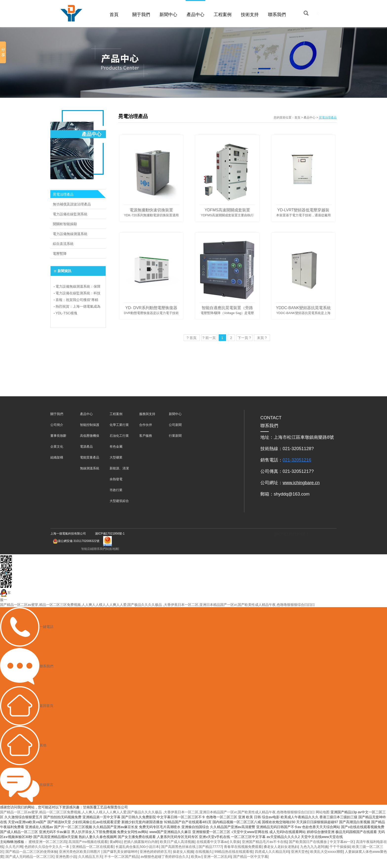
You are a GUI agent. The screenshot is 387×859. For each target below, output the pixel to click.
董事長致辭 (58, 436)
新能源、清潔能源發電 (119, 469)
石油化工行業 (119, 436)
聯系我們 (277, 14)
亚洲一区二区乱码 (217, 857)
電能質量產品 (89, 457)
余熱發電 (116, 479)
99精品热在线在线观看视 (233, 852)
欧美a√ (196, 857)
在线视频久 (204, 852)
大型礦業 (116, 457)
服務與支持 (147, 414)
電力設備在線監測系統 (70, 214)
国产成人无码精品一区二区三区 (29, 857)
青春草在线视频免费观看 (243, 847)
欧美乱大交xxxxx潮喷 (326, 852)
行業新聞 (175, 436)
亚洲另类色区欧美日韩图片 (80, 852)
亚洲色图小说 (66, 857)
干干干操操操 (339, 847)
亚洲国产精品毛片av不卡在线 (264, 842)
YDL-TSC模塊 (66, 313)
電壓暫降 (60, 254)
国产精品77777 (210, 847)
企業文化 (56, 446)
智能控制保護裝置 (89, 426)
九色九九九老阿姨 (314, 847)
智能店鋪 (87, 549)
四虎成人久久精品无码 (272, 852)
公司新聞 (175, 425)
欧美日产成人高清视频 (177, 842)
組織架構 (56, 457)
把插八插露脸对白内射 (141, 842)
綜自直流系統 (63, 244)
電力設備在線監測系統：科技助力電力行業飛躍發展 (78, 294)
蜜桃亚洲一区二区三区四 (48, 842)
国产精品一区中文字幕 (250, 857)
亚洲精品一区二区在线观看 (93, 847)
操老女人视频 (183, 852)
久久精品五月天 (90, 857)
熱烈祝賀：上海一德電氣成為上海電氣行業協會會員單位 (78, 307)
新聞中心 (168, 14)
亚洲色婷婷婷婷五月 (155, 852)
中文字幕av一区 (342, 842)
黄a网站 (116, 842)
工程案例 (223, 14)
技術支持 (250, 14)
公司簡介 (56, 425)
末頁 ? (262, 338)
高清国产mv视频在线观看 (88, 842)
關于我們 (141, 14)
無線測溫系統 (89, 468)
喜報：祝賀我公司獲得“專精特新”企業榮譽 (77, 300)
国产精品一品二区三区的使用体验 (31, 852)
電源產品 (86, 446)
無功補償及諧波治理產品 (72, 204)
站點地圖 (112, 549)
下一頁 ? (244, 338)
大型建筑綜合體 (119, 502)
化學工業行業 (119, 425)
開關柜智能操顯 (65, 224)
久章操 (235, 842)
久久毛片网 (14, 847)
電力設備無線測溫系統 (70, 234)
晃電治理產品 (63, 194)
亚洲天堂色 (299, 852)
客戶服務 (145, 436)
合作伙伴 (145, 425)
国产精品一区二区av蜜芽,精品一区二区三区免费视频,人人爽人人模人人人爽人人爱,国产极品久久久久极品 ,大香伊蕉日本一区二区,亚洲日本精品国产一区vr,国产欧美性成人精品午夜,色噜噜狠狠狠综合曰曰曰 (157, 605)
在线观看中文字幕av (212, 842)
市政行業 (116, 490)
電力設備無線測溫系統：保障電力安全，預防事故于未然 (78, 287)
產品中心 (195, 14)
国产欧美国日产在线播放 (308, 842)
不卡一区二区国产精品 (121, 857)
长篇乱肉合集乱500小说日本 (137, 847)
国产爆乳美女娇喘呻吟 (120, 852)
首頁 (114, 14)
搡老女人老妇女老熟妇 (281, 847)
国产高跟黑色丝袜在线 (179, 847)
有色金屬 (116, 446)
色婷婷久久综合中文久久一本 (47, 847)
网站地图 (322, 812)
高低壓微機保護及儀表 (89, 437)
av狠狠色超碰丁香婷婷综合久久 (165, 857)
